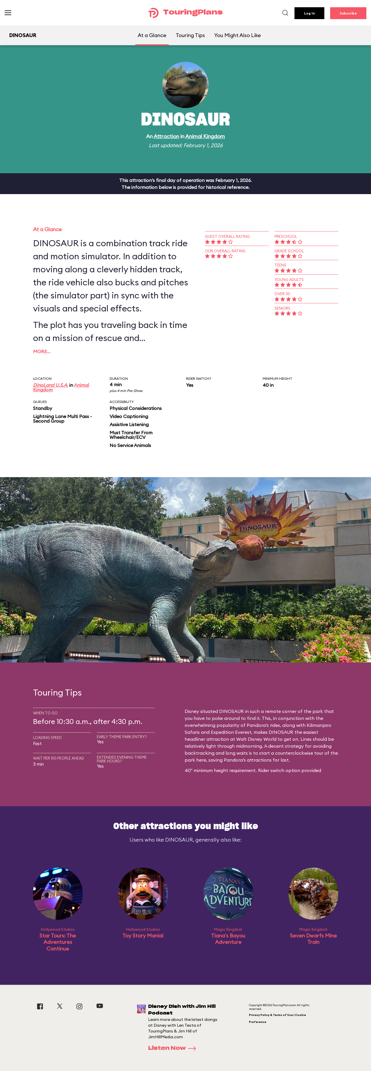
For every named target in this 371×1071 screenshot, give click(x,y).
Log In (309, 13)
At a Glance (152, 35)
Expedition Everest (231, 732)
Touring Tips (190, 35)
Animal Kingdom (205, 136)
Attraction (166, 136)
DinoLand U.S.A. (50, 385)
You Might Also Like (237, 35)
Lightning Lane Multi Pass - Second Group (62, 418)
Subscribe (348, 13)
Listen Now (174, 1048)
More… (41, 351)
